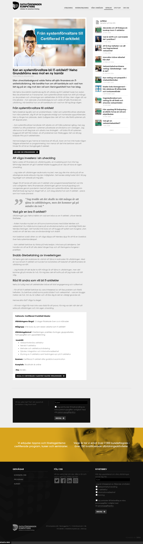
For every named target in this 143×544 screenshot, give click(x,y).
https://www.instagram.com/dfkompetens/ (75, 480)
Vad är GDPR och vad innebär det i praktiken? (115, 38)
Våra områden (97, 8)
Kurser (17, 484)
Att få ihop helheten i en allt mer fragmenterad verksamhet (114, 48)
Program (18, 479)
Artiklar (108, 8)
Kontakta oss (20, 475)
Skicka (58, 418)
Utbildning (68, 8)
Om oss (126, 8)
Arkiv (111, 130)
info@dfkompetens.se (72, 529)
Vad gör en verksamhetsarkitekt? (111, 122)
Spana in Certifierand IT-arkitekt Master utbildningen (39, 376)
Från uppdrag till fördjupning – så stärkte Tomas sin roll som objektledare (115, 111)
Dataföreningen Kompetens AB (27, 6)
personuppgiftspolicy (66, 412)
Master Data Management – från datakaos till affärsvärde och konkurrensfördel (114, 89)
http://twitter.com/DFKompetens (56, 480)
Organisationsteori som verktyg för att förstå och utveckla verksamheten (113, 100)
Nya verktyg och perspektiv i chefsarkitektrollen (115, 79)
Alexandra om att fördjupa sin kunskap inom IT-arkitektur (115, 29)
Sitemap (83, 529)
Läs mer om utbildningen (24, 152)
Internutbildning (82, 8)
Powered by (133, 537)
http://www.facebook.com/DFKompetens (63, 480)
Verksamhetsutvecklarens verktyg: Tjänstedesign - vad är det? (114, 68)
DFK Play (117, 8)
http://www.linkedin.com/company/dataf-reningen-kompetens (69, 480)
